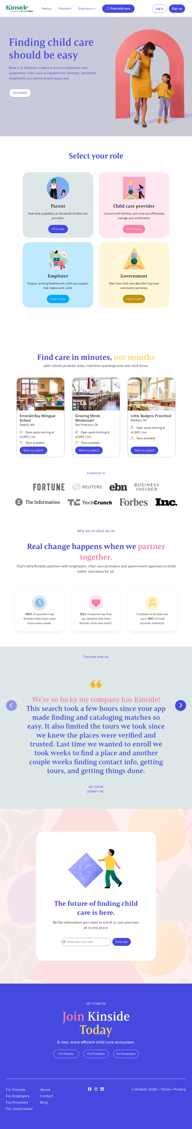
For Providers (96, 1054)
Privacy (180, 1089)
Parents (46, 9)
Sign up (177, 9)
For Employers (126, 1054)
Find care (58, 229)
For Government (19, 1108)
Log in (159, 9)
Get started (20, 93)
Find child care (118, 9)
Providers (65, 9)
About (45, 1089)
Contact (46, 1096)
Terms (165, 1089)
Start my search (33, 450)
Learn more (134, 229)
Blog (44, 1102)
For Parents (66, 1054)
